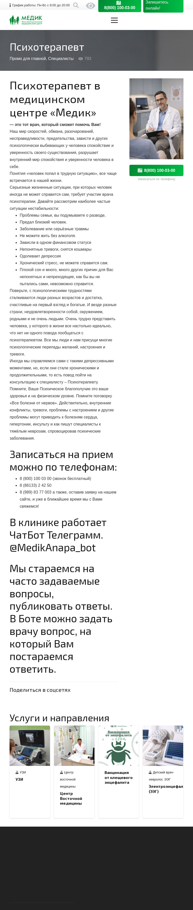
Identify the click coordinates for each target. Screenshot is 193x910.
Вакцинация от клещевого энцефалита (119, 777)
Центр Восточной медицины (71, 798)
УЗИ (23, 772)
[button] (147, 20)
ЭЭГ (167, 779)
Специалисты (61, 58)
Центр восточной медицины (68, 779)
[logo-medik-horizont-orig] (26, 20)
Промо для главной (28, 58)
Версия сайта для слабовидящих (90, 5)
